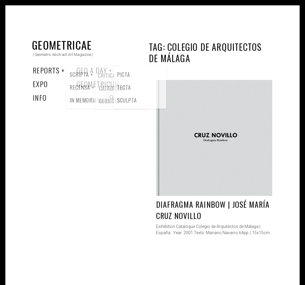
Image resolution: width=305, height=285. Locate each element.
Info (40, 97)
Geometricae (62, 45)
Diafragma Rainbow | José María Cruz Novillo (213, 210)
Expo (40, 83)
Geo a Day (92, 70)
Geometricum (98, 83)
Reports (46, 70)
